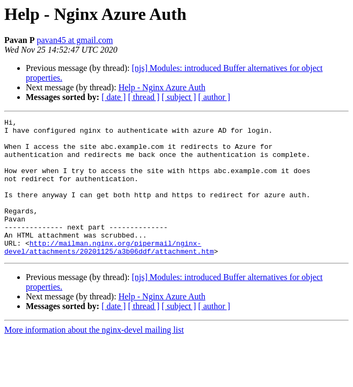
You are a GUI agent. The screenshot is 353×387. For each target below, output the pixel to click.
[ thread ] (144, 97)
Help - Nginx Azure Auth (161, 87)
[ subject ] (179, 97)
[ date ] (114, 97)
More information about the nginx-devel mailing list (94, 357)
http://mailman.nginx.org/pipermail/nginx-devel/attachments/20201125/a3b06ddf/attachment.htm (109, 273)
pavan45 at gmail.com (75, 40)
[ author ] (214, 97)
